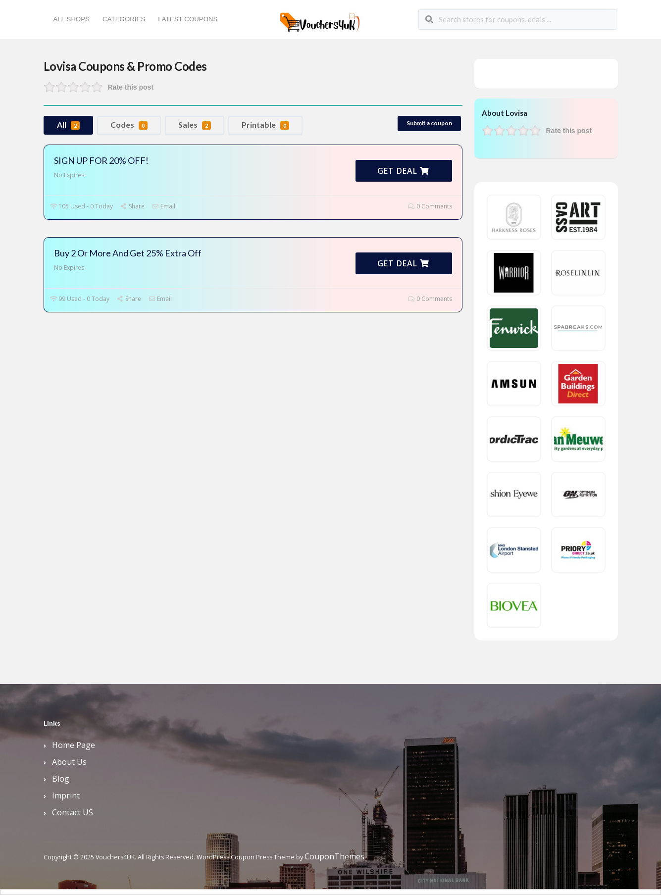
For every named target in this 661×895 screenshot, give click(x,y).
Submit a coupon (429, 123)
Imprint (66, 795)
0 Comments (430, 206)
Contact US (72, 812)
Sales (194, 125)
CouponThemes (334, 856)
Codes (129, 125)
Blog (60, 778)
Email (163, 206)
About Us (69, 761)
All (68, 125)
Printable (265, 125)
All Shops (71, 19)
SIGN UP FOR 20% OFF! (101, 160)
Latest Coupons (187, 19)
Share (132, 206)
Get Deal (403, 170)
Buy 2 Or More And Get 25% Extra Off (128, 253)
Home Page (73, 745)
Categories (123, 19)
